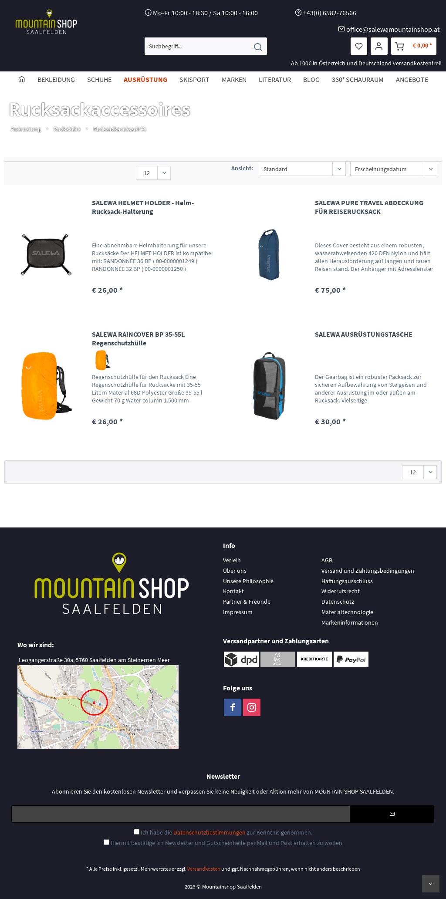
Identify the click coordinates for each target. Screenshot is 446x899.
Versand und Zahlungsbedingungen (367, 571)
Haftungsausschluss (347, 581)
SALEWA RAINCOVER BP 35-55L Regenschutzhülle (138, 338)
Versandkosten (203, 868)
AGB (326, 560)
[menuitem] (206, 46)
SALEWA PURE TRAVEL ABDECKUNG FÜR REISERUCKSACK (369, 207)
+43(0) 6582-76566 (329, 12)
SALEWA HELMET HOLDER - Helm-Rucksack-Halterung (143, 207)
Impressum (238, 612)
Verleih (232, 560)
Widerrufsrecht (340, 591)
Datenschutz (337, 601)
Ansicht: (242, 168)
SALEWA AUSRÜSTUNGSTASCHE (363, 334)
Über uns (235, 571)
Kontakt (233, 591)
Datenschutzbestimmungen (209, 832)
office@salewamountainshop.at (392, 29)
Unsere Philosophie (248, 581)
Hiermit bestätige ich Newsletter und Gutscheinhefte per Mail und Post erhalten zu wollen (226, 843)
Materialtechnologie (347, 612)
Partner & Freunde (246, 601)
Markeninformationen (349, 622)
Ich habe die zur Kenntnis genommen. (226, 832)
